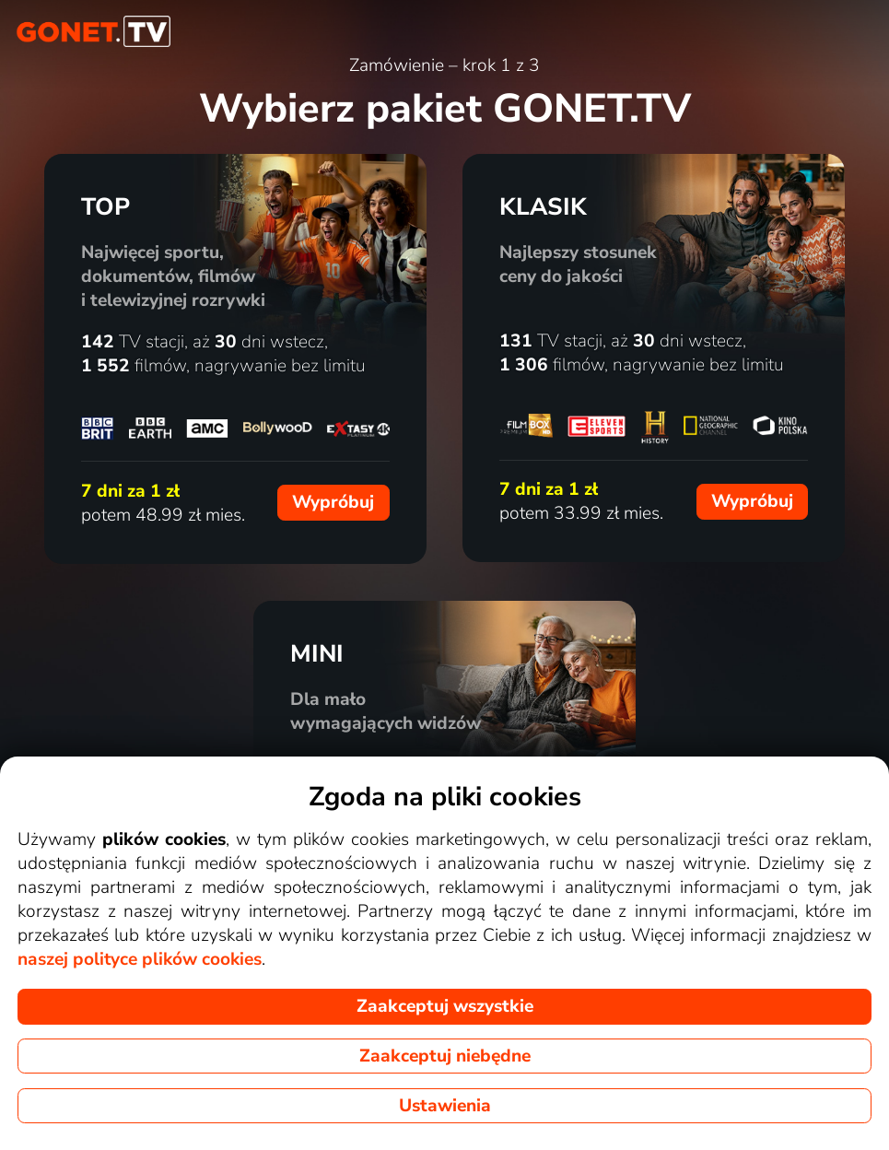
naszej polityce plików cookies (140, 959)
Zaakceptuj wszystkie (445, 1006)
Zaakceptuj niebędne (445, 1056)
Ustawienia (445, 1106)
